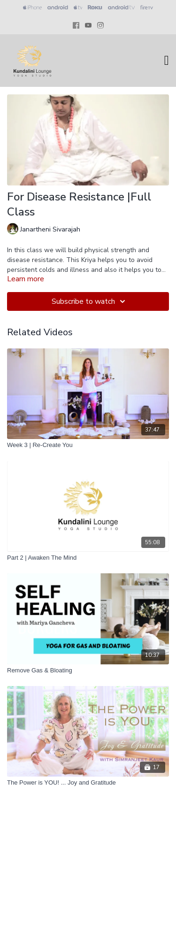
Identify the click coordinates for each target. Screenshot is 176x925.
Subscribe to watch (90, 301)
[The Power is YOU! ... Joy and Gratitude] (88, 782)
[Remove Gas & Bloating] (88, 670)
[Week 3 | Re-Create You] (88, 445)
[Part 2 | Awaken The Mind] (88, 558)
